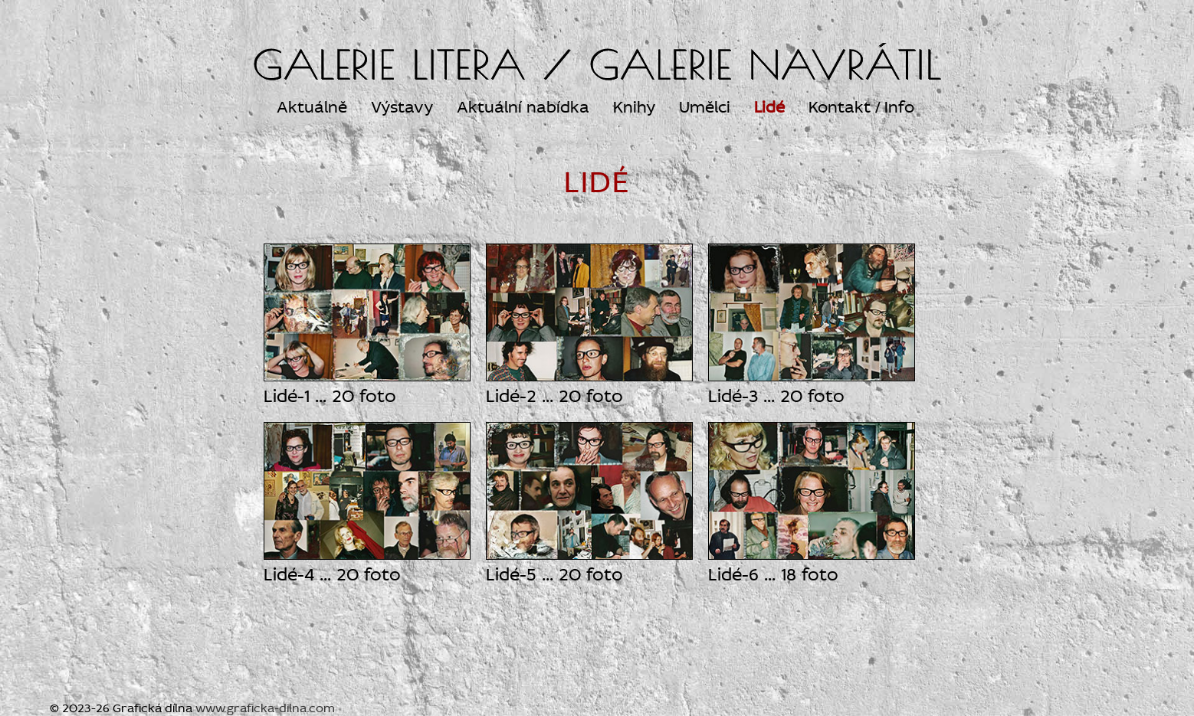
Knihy (634, 107)
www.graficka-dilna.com (265, 708)
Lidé (769, 107)
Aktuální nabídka (523, 107)
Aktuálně (312, 107)
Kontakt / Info (861, 107)
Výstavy (402, 107)
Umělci (704, 107)
